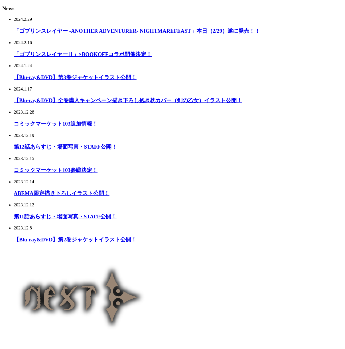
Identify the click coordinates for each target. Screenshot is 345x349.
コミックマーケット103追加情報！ (56, 124)
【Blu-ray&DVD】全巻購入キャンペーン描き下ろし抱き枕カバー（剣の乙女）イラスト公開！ (128, 100)
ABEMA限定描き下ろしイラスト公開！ (61, 193)
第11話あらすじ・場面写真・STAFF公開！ (65, 216)
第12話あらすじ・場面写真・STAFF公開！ (65, 147)
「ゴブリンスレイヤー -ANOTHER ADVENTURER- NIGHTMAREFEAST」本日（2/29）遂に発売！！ (137, 31)
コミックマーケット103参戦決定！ (56, 170)
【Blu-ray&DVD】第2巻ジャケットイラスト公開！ (75, 240)
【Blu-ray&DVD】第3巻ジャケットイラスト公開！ (75, 77)
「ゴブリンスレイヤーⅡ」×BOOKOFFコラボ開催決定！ (83, 54)
